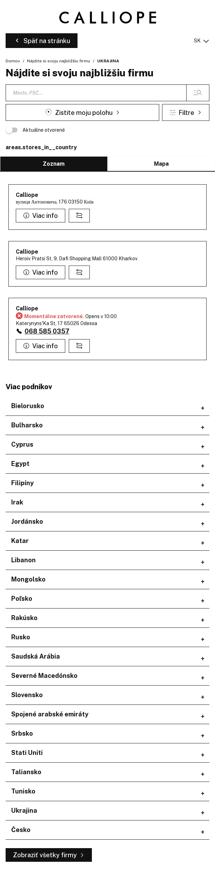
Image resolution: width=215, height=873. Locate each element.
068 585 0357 (47, 331)
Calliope (27, 195)
